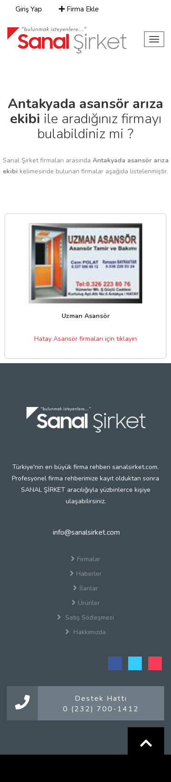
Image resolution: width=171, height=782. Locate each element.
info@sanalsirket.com (85, 532)
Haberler (86, 573)
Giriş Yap (28, 9)
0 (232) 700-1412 (101, 709)
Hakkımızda (85, 631)
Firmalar (85, 558)
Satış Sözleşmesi (85, 617)
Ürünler (86, 602)
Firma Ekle (79, 9)
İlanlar (85, 588)
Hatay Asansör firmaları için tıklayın (85, 338)
